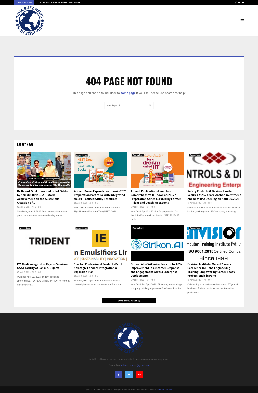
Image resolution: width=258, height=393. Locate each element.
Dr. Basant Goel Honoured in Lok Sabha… (62, 2)
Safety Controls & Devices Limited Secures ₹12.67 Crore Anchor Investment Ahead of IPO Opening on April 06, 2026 (214, 195)
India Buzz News (164, 390)
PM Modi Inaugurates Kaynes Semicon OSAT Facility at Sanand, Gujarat (42, 266)
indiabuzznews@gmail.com (135, 365)
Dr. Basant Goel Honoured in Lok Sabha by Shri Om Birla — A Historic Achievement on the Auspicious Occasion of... (42, 197)
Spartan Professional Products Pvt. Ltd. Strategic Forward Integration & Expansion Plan (100, 268)
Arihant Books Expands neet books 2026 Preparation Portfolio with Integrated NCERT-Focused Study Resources (100, 195)
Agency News (25, 155)
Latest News (25, 144)
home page (128, 93)
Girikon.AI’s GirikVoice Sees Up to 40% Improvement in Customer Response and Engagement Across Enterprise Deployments (156, 270)
